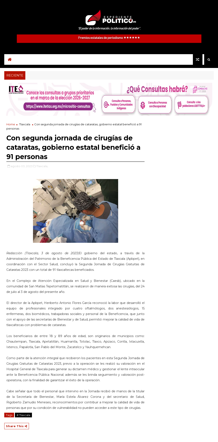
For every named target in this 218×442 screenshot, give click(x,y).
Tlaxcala (24, 124)
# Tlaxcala (23, 415)
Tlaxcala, (42, 166)
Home (10, 124)
